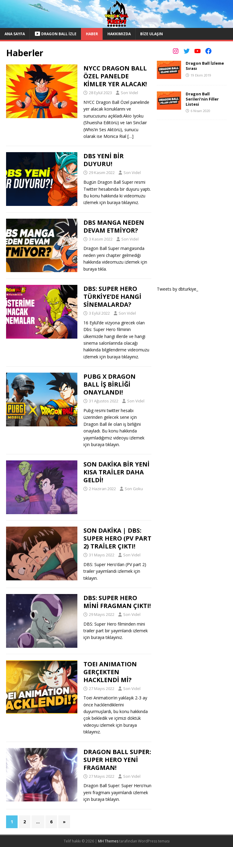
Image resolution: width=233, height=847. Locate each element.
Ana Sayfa (15, 33)
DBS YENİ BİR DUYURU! (103, 160)
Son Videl (129, 92)
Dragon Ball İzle (55, 34)
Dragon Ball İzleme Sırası (205, 65)
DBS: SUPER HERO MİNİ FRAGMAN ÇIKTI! (117, 602)
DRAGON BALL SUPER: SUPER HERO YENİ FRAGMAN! (117, 760)
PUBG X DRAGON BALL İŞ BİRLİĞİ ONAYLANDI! (109, 384)
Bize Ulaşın (151, 33)
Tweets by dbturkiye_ (177, 289)
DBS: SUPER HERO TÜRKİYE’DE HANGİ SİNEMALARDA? (112, 297)
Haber (92, 33)
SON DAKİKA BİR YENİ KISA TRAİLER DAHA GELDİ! (116, 472)
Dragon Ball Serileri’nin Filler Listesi (202, 99)
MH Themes (108, 841)
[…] (130, 136)
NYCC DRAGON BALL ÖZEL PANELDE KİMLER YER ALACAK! (115, 76)
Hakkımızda (119, 33)
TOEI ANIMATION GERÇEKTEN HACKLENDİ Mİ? (110, 672)
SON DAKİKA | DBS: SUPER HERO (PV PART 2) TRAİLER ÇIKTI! (117, 538)
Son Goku (134, 488)
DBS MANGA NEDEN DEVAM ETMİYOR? (113, 226)
